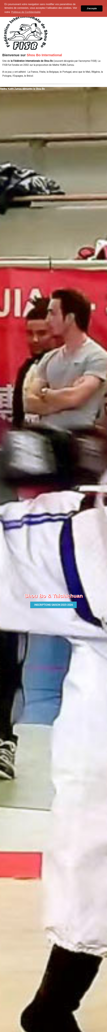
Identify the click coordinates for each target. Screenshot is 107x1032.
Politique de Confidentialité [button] (25, 12)
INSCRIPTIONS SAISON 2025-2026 (53, 604)
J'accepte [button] (92, 8)
